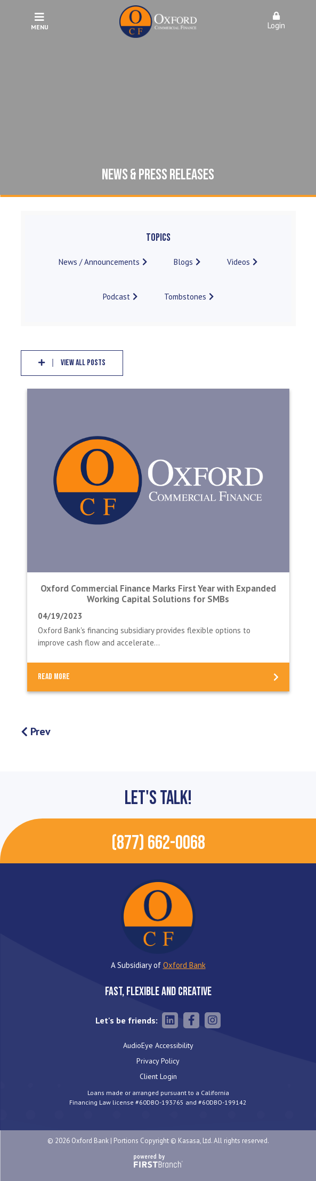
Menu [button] (39, 21)
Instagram (213, 1020)
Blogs (183, 262)
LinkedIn (170, 1020)
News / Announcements (99, 262)
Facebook (191, 1020)
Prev (40, 731)
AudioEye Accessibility (158, 1045)
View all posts (83, 363)
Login (277, 21)
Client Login (158, 1076)
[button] (276, 22)
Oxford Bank (184, 965)
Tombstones (185, 297)
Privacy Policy (158, 1061)
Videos (238, 262)
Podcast (116, 297)
